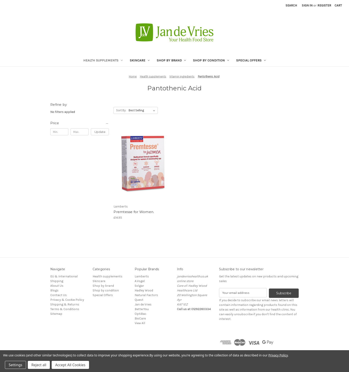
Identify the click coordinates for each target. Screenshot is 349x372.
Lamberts (142, 276)
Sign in (307, 5)
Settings (15, 364)
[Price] (79, 123)
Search (291, 5)
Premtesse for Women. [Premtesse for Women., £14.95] (134, 212)
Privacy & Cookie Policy (67, 300)
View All (140, 323)
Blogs (54, 290)
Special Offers (251, 60)
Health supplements (103, 60)
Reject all (38, 364)
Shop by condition (211, 60)
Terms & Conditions (64, 309)
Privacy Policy (278, 355)
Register (324, 5)
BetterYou (142, 309)
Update (100, 132)
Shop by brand (171, 60)
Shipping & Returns (64, 304)
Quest (139, 300)
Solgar (139, 286)
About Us (56, 286)
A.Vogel (140, 281)
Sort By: (121, 110)
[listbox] (143, 110)
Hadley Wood (144, 290)
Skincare (140, 60)
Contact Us (58, 295)
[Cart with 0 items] (338, 5)
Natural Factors (146, 295)
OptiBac (140, 314)
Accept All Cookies (70, 364)
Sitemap (56, 314)
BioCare (140, 318)
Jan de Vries (143, 304)
